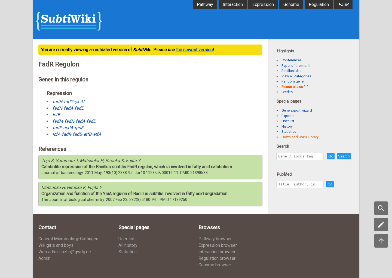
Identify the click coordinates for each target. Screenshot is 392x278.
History (287, 126)
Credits (287, 92)
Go (342, 156)
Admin (44, 258)
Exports (287, 116)
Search (285, 164)
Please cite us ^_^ (294, 87)
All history (127, 245)
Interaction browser (216, 251)
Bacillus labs (291, 71)
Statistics (288, 131)
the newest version (194, 49)
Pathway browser (215, 238)
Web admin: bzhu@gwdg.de (64, 251)
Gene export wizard (296, 110)
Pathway (205, 4)
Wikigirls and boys (56, 245)
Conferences (291, 60)
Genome (291, 4)
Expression (263, 4)
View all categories (296, 76)
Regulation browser (216, 258)
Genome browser (214, 264)
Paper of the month (296, 66)
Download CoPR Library (299, 137)
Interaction (233, 4)
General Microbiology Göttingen (68, 238)
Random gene (292, 81)
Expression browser (217, 245)
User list (287, 121)
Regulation (319, 4)
